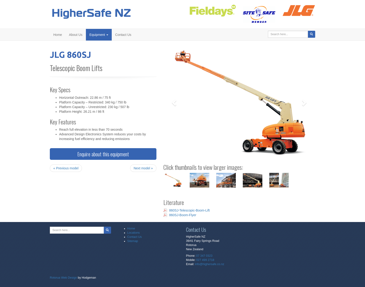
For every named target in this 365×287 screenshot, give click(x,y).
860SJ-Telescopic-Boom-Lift (189, 210)
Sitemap (132, 241)
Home (57, 35)
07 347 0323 (204, 255)
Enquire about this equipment (103, 154)
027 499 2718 (205, 260)
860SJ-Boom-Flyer (182, 215)
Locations (133, 232)
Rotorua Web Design (63, 277)
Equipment (98, 35)
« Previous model (65, 168)
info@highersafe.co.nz (209, 264)
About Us (75, 35)
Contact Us (123, 35)
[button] (174, 102)
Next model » (143, 168)
